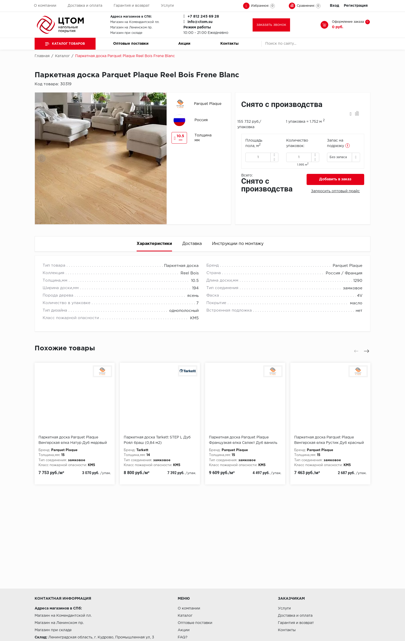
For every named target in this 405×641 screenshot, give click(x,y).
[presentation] (41, 158)
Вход (334, 5)
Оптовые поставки (131, 43)
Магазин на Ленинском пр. (131, 27)
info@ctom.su (200, 22)
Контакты (229, 43)
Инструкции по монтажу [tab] (237, 244)
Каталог (185, 615)
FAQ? (183, 637)
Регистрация (356, 5)
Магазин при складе (126, 33)
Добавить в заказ (335, 179)
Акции (184, 43)
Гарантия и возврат (132, 5)
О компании (45, 5)
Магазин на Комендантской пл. (134, 22)
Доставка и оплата (85, 5)
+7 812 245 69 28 (203, 16)
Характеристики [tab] (154, 244)
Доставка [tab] (192, 244)
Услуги (167, 5)
